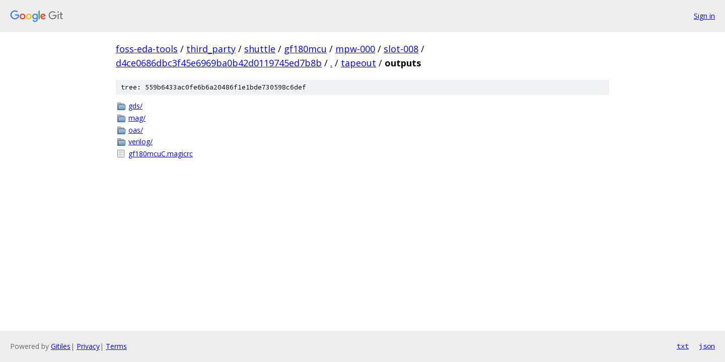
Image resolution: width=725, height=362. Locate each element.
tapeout (358, 63)
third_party (211, 49)
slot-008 (401, 49)
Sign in (704, 16)
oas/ (135, 130)
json (707, 345)
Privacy (88, 346)
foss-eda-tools (147, 49)
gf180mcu (305, 49)
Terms (116, 346)
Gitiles (60, 346)
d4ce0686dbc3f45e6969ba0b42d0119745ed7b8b (219, 63)
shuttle (259, 49)
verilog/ (140, 141)
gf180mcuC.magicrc (160, 153)
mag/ (137, 118)
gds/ (135, 106)
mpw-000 (355, 49)
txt (683, 345)
